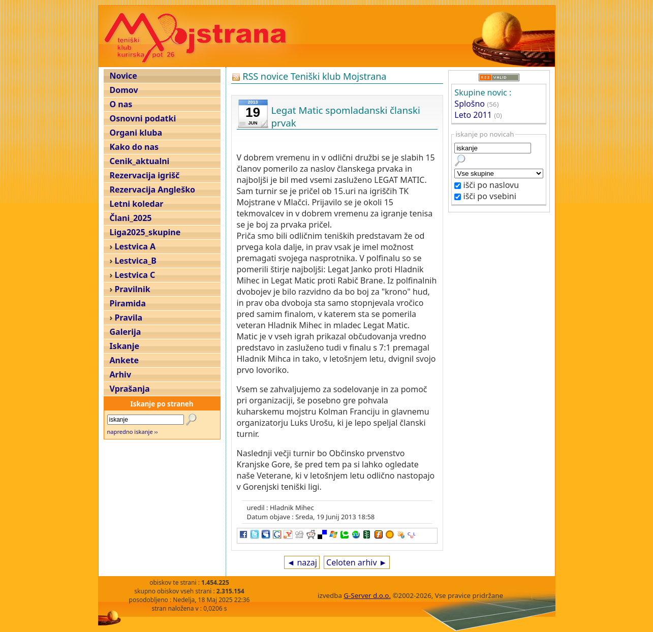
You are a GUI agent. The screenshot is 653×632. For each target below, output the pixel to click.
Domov (124, 90)
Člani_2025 (131, 218)
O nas (121, 104)
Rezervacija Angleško (153, 189)
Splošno (469, 103)
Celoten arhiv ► (356, 562)
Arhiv (121, 374)
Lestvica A (135, 246)
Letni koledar (137, 203)
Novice (123, 75)
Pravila (129, 317)
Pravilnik (132, 289)
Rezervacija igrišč (145, 175)
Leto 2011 (473, 114)
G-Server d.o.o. (367, 595)
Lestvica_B (136, 260)
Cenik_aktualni (140, 161)
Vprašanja (130, 388)
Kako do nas (134, 146)
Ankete (124, 360)
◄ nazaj (302, 562)
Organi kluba (136, 132)
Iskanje (124, 346)
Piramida (128, 303)
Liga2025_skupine (145, 232)
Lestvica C (135, 274)
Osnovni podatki (143, 118)
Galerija (125, 331)
